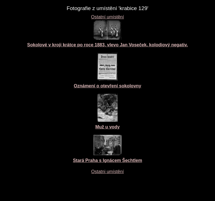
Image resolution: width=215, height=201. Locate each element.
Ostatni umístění (107, 171)
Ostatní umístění (107, 17)
